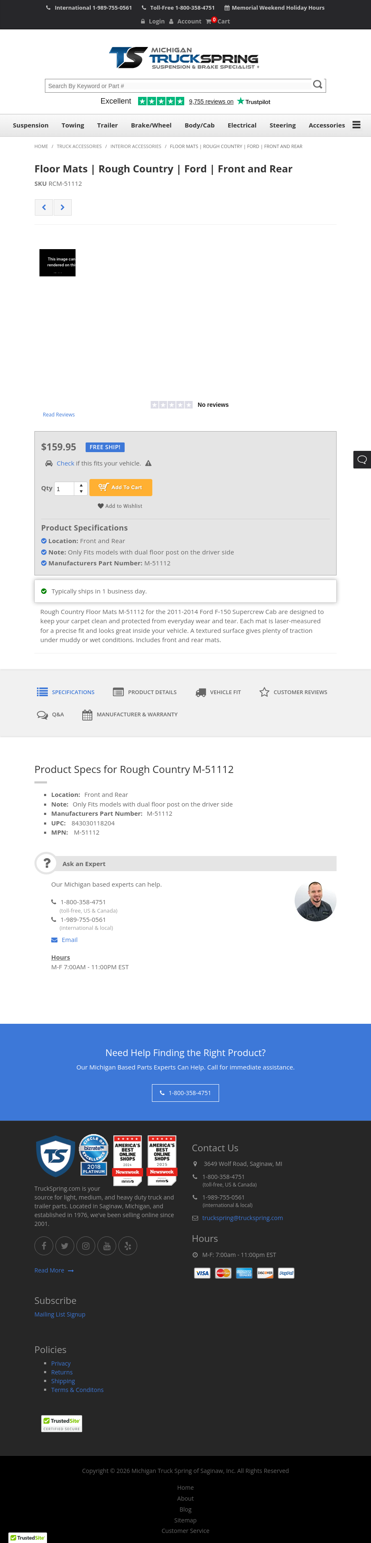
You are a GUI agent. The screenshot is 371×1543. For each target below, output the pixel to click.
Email (64, 939)
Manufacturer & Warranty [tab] (130, 715)
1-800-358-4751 (195, 7)
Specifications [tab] (65, 692)
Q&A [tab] (50, 715)
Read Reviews (59, 414)
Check (65, 463)
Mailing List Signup (60, 1314)
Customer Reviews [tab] (293, 692)
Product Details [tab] (145, 692)
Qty (46, 488)
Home (185, 1487)
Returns (62, 1372)
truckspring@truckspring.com (242, 1218)
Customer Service (185, 1531)
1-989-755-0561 (112, 7)
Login (153, 21)
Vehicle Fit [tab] (218, 692)
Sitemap (185, 1520)
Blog (186, 1509)
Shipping (63, 1381)
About (185, 1498)
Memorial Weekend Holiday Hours (278, 7)
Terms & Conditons (77, 1390)
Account (185, 21)
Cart (218, 21)
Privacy (61, 1363)
